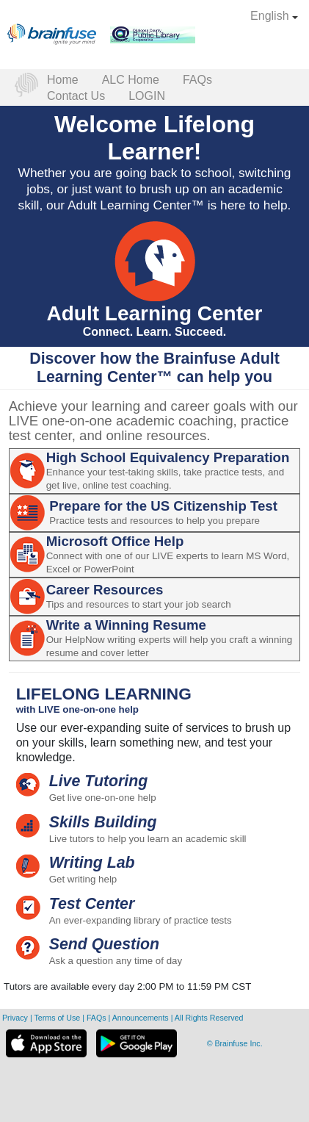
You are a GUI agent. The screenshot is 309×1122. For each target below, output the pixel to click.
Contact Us (76, 96)
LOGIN (146, 96)
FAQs (197, 79)
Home (63, 79)
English (274, 16)
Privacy (16, 1017)
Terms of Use (57, 1017)
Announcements (141, 1017)
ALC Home (130, 79)
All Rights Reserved (209, 1017)
